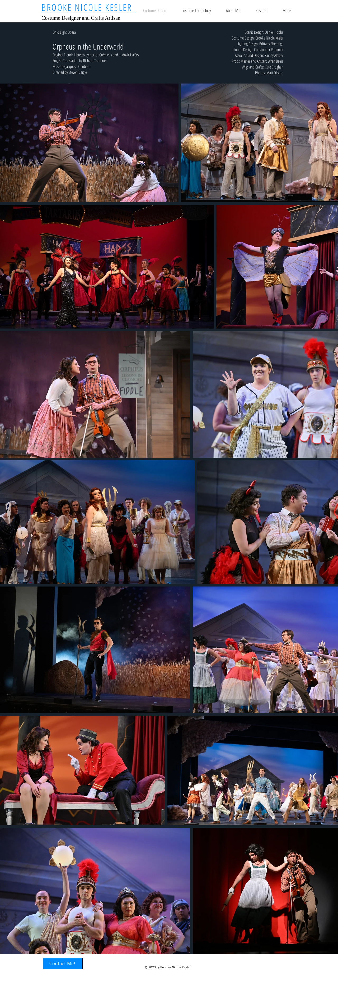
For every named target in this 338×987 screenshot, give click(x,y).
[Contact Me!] (63, 963)
